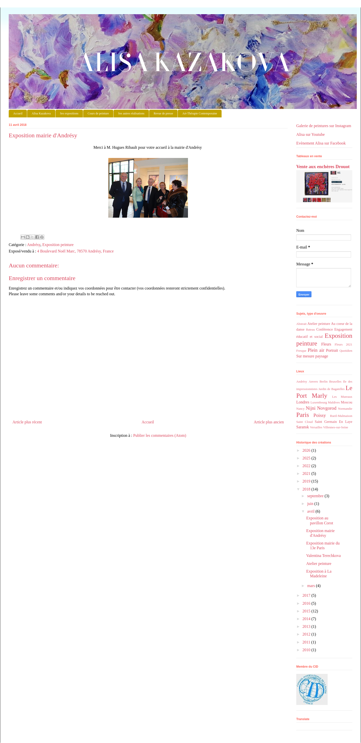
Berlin (324, 381)
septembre (316, 496)
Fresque (301, 350)
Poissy (319, 415)
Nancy (300, 408)
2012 (306, 634)
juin (310, 503)
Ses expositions (69, 113)
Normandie (345, 408)
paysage (321, 356)
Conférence (324, 329)
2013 (306, 626)
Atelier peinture (318, 324)
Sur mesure (305, 356)
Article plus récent (27, 422)
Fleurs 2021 (343, 344)
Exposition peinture (58, 245)
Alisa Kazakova (183, 43)
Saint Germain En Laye (333, 422)
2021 (306, 473)
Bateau (310, 329)
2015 (306, 611)
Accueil (17, 113)
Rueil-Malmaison (341, 416)
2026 (306, 450)
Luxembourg (318, 402)
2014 (306, 619)
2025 (306, 458)
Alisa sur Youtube (310, 134)
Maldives (334, 402)
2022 (306, 466)
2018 (306, 489)
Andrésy (33, 245)
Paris (302, 414)
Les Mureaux (342, 396)
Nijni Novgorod (321, 408)
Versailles (316, 427)
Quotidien (346, 350)
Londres (302, 402)
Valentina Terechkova (323, 555)
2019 (306, 481)
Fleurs (326, 344)
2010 (306, 650)
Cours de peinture (98, 113)
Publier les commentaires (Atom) (159, 435)
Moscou (346, 402)
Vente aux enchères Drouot (323, 166)
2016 (306, 603)
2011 (306, 642)
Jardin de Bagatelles (331, 389)
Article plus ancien (269, 422)
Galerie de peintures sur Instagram (323, 126)
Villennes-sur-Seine (335, 427)
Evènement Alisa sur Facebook (321, 143)
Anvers (313, 381)
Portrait (332, 350)
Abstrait (301, 324)
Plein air (316, 350)
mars (311, 586)
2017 (306, 595)
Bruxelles (335, 381)
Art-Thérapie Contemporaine (199, 113)
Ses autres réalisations (131, 113)
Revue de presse (163, 113)
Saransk (302, 427)
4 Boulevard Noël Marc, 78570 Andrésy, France (75, 251)
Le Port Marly (324, 391)
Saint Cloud (304, 422)
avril (311, 511)
